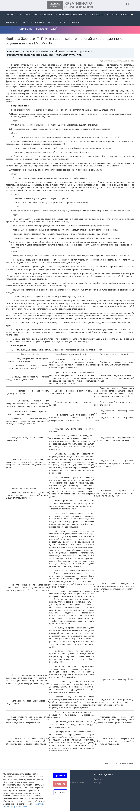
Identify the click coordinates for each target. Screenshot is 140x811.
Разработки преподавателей (70, 14)
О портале (74, 22)
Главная (9, 14)
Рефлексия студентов (68, 54)
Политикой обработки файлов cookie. (23, 805)
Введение (13, 51)
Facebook (98, 779)
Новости (46, 14)
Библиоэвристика (16, 22)
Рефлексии (38, 22)
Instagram (98, 782)
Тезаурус (61, 22)
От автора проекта (27, 14)
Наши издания (97, 14)
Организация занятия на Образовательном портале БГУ (57, 51)
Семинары (112, 14)
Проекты (127, 14)
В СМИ (50, 22)
